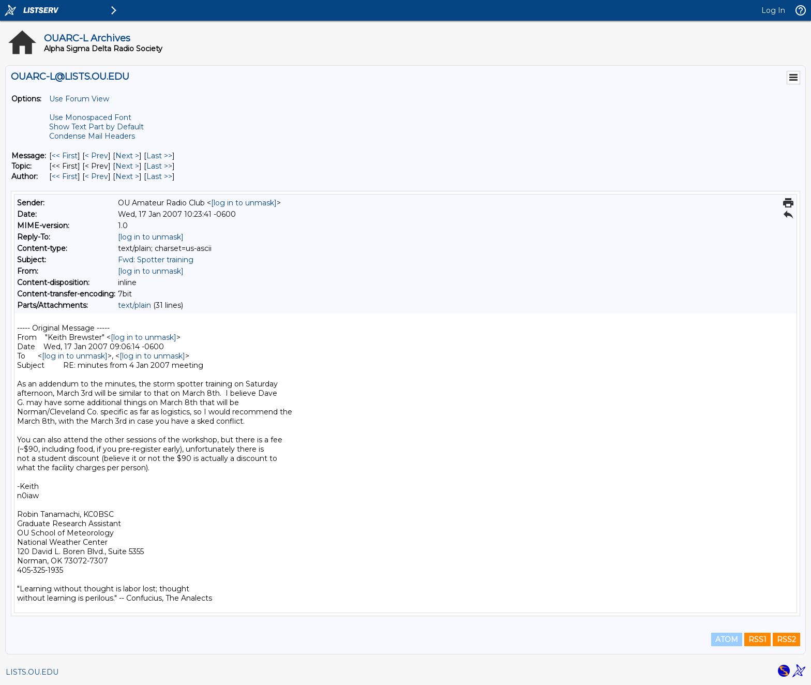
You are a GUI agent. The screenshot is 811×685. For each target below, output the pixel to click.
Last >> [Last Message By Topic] (159, 166)
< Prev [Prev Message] (96, 155)
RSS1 (757, 639)
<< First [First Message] (65, 155)
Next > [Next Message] (127, 155)
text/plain (134, 305)
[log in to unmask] (244, 202)
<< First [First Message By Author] (65, 176)
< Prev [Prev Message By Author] (96, 176)
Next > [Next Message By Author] (127, 176)
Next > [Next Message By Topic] (127, 166)
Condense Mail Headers (92, 136)
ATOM (726, 639)
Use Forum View (79, 98)
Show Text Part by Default (96, 126)
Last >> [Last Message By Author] (159, 176)
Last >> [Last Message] (159, 155)
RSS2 (786, 639)
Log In (773, 10)
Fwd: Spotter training (155, 259)
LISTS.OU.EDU (32, 672)
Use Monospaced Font (90, 117)
